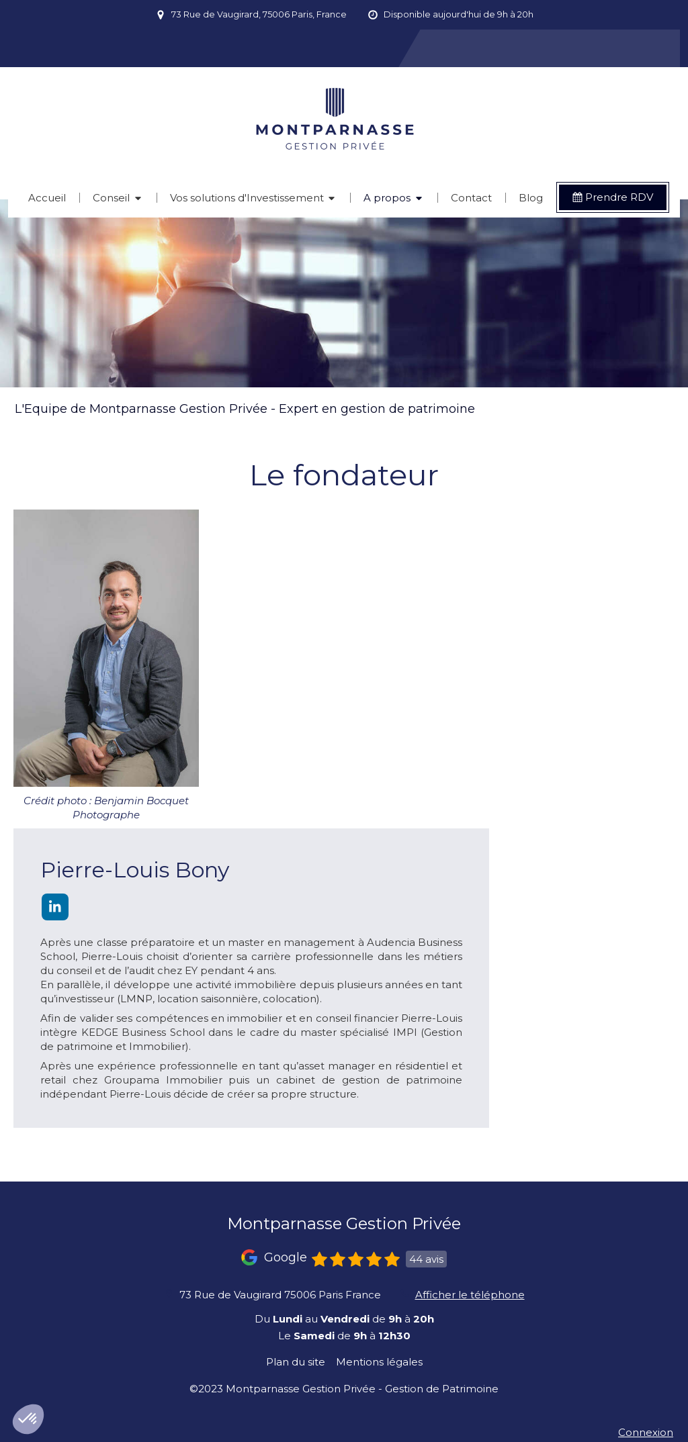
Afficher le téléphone (470, 1294)
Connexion (645, 1432)
